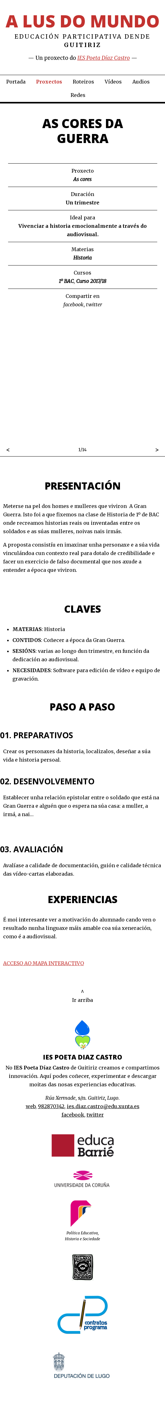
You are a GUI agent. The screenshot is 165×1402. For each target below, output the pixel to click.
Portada (15, 82)
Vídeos (113, 82)
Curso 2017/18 (91, 281)
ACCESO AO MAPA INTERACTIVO (43, 963)
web (30, 1106)
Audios (141, 82)
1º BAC (66, 281)
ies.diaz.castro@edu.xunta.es (103, 1106)
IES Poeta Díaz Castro (103, 58)
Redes (78, 95)
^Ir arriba (82, 995)
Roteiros (83, 82)
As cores (82, 179)
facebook (73, 304)
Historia (82, 258)
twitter (94, 304)
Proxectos (49, 82)
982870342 (51, 1106)
